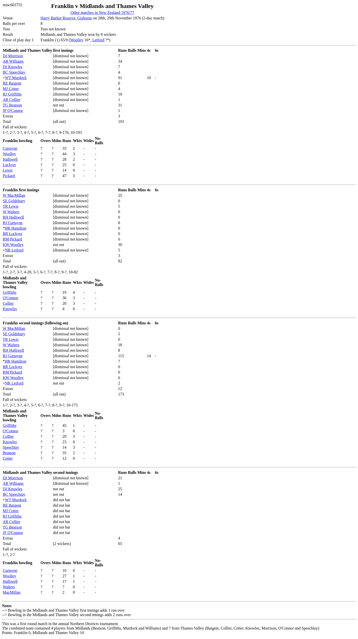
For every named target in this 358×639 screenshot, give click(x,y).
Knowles (10, 309)
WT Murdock (16, 78)
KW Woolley (13, 245)
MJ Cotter (11, 89)
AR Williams (13, 61)
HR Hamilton (15, 228)
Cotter (8, 458)
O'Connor (10, 298)
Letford (98, 40)
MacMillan (11, 592)
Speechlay (11, 447)
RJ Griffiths (12, 94)
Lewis (7, 170)
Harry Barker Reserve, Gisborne (66, 18)
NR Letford (14, 250)
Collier (8, 303)
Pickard (9, 176)
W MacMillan (14, 195)
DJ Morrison (13, 56)
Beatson (9, 453)
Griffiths (9, 292)
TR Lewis (11, 206)
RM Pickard (12, 239)
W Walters (11, 212)
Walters (9, 587)
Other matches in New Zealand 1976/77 (102, 12)
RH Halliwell (13, 217)
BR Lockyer (12, 234)
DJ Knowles (12, 67)
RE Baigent (12, 83)
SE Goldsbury (14, 201)
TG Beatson (12, 105)
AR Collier (11, 100)
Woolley (77, 40)
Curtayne (10, 148)
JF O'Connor (13, 110)
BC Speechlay (14, 72)
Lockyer (9, 165)
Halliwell (10, 159)
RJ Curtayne (13, 223)
